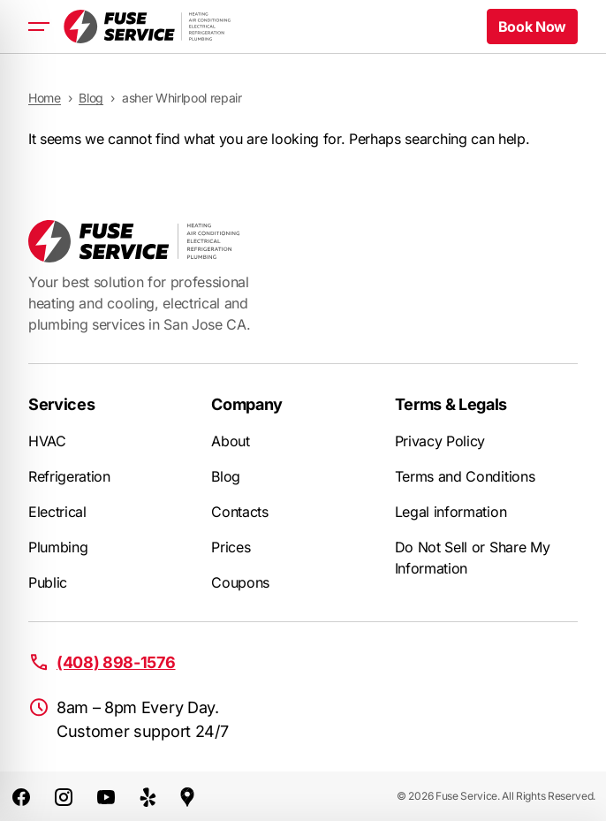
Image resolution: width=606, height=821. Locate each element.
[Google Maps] (187, 796)
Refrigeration (69, 476)
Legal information (451, 512)
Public (47, 582)
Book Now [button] (532, 26)
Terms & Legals (451, 404)
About (230, 441)
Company (247, 404)
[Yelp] (148, 796)
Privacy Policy (440, 441)
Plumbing (57, 547)
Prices (230, 547)
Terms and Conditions (465, 476)
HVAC (47, 441)
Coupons (240, 582)
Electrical (57, 512)
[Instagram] (63, 796)
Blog (225, 476)
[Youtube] (106, 796)
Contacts (239, 512)
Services (61, 404)
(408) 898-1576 (116, 662)
